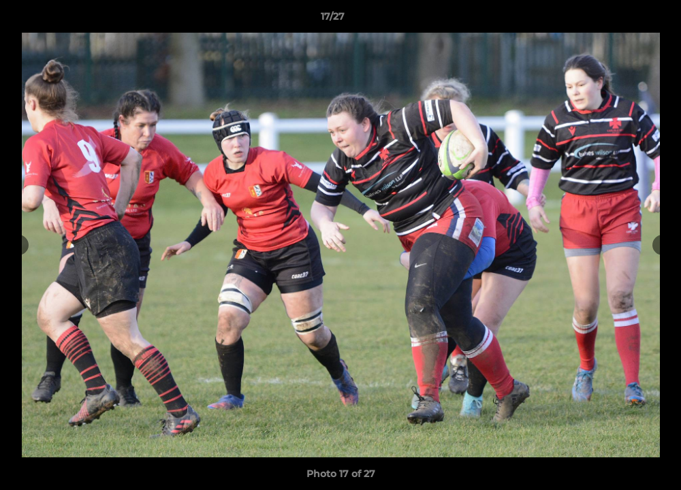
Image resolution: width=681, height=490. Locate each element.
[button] (624, 20)
